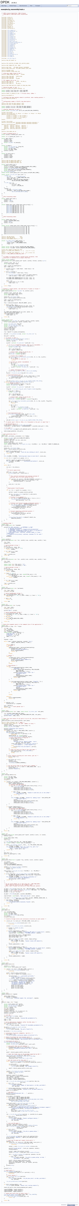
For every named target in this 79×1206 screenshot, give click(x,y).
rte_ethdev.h (11, 47)
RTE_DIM (20, 785)
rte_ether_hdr (12, 324)
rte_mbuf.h (11, 49)
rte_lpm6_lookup (13, 414)
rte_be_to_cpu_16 (24, 381)
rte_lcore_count (15, 1031)
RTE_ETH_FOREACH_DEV (12, 732)
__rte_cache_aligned (8, 171)
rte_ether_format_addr (10, 714)
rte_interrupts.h (12, 43)
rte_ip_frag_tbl (12, 146)
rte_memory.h (11, 33)
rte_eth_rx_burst (18, 494)
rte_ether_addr (14, 110)
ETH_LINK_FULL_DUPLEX (30, 743)
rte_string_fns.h (12, 54)
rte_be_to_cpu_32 (17, 373)
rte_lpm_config (12, 915)
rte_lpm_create (16, 939)
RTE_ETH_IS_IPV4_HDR (12, 339)
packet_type (23, 339)
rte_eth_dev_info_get (12, 1055)
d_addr (21, 425)
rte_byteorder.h (12, 31)
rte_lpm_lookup (13, 376)
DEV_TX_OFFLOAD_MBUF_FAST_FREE (34, 1099)
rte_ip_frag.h (11, 58)
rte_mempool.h (11, 48)
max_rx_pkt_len (25, 890)
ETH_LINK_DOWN (27, 750)
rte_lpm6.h (11, 56)
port (44, 260)
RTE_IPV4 (9, 205)
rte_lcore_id (14, 297)
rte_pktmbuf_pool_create (18, 898)
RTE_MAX (8, 842)
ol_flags (13, 371)
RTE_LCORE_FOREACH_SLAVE (11, 1195)
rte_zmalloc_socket (16, 845)
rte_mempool (11, 147)
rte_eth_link (12, 726)
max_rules (9, 241)
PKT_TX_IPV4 (21, 371)
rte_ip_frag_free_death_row (17, 517)
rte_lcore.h (11, 40)
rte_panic (9, 1035)
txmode (20, 1100)
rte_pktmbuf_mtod (15, 334)
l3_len (12, 354)
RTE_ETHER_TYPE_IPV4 (35, 381)
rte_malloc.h (11, 50)
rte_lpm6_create (17, 951)
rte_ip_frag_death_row (14, 168)
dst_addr (29, 373)
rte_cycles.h (11, 38)
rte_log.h (10, 32)
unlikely (11, 473)
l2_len (12, 353)
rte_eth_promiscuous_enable (14, 1181)
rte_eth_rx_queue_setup (16, 1126)
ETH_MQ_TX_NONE (17, 189)
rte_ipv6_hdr (14, 385)
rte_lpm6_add (18, 810)
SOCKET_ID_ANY (16, 868)
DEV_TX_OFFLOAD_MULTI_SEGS (19, 191)
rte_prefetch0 (15, 499)
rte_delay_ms (12, 762)
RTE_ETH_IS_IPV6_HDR (16, 382)
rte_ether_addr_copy (9, 429)
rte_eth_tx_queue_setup (19, 1154)
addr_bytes (26, 425)
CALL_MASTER (32, 1194)
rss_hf (30, 1103)
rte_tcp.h (10, 52)
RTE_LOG (8, 452)
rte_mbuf (10, 142)
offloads (25, 1100)
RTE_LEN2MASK (23, 1038)
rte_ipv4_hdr (14, 340)
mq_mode (9, 176)
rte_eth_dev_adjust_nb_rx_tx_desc (19, 1081)
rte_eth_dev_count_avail (17, 1027)
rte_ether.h (11, 46)
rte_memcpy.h (11, 34)
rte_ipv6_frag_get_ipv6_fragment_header (24, 389)
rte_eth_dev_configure (16, 1114)
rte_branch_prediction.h (14, 42)
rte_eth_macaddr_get (12, 1136)
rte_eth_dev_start (15, 1176)
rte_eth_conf (13, 174)
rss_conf (25, 1103)
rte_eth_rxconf (15, 1043)
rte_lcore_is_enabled (15, 923)
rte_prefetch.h (12, 39)
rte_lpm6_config (10, 240)
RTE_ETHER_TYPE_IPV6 (35, 420)
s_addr (40, 429)
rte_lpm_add (18, 786)
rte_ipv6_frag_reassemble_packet (21, 401)
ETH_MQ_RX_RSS (21, 176)
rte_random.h (11, 44)
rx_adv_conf (8, 182)
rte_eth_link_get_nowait (16, 736)
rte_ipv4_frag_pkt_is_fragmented (18, 346)
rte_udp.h (10, 53)
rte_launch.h (11, 36)
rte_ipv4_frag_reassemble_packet (21, 357)
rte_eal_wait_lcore (14, 1196)
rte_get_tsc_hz (25, 444)
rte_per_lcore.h (12, 41)
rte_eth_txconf (12, 1006)
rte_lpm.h (10, 55)
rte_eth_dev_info (13, 1005)
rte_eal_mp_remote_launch (11, 1194)
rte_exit (8, 998)
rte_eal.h (10, 35)
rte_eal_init (11, 1016)
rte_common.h (11, 30)
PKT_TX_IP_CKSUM (31, 371)
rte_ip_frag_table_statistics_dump (19, 979)
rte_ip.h (10, 51)
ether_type (15, 381)
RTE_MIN (11, 272)
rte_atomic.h (11, 37)
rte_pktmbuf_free (11, 307)
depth (10, 200)
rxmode (6, 175)
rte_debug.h (11, 45)
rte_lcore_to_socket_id (16, 867)
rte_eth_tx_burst (14, 274)
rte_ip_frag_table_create (24, 874)
